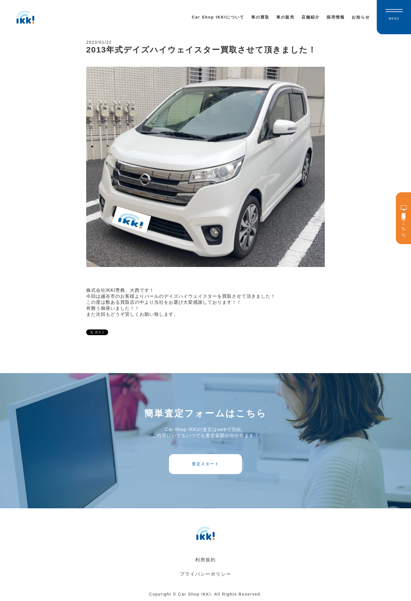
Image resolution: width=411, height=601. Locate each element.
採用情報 (336, 17)
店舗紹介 (310, 17)
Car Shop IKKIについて (218, 17)
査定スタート (205, 464)
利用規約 (205, 559)
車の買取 (260, 17)
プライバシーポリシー (205, 574)
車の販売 (285, 17)
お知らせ (361, 17)
